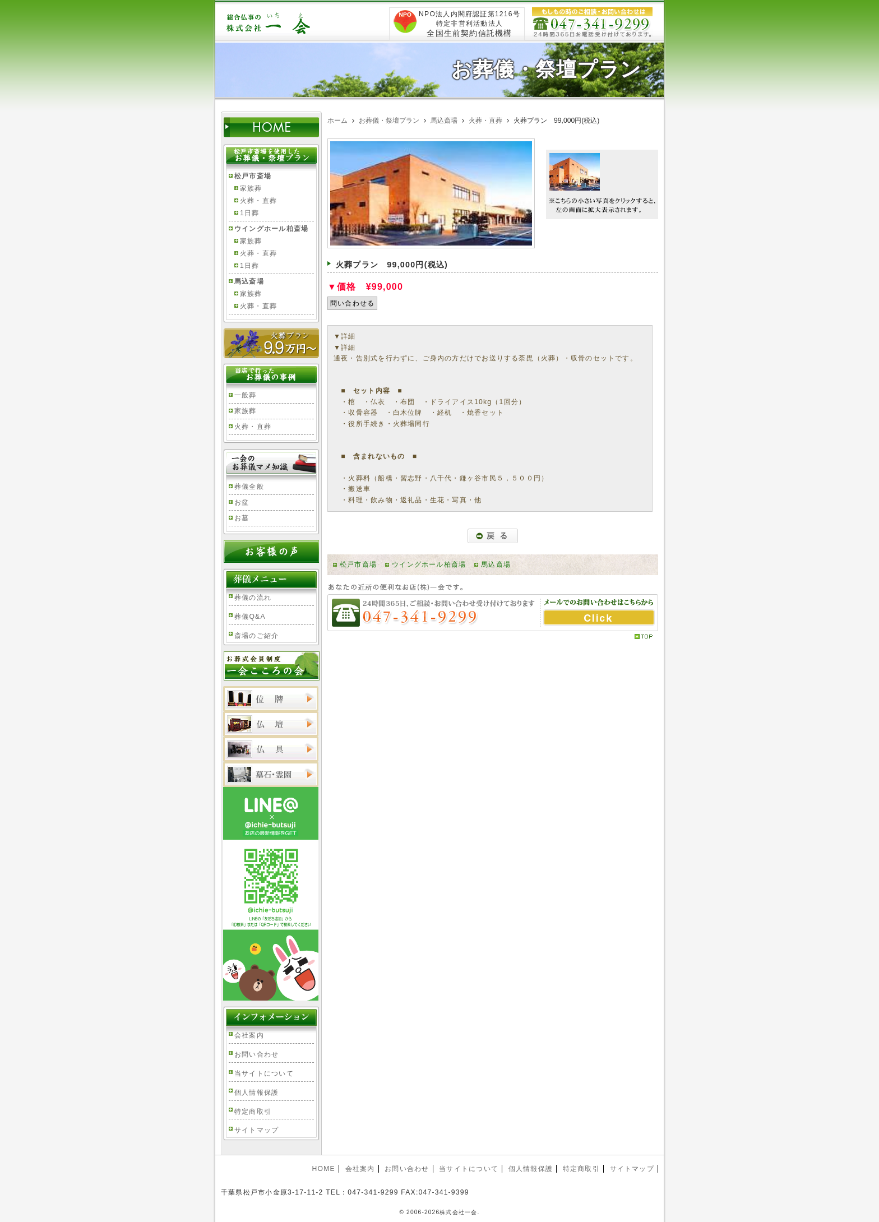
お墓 (241, 518)
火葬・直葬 (258, 201)
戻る (493, 536)
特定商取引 (252, 1111)
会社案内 (249, 1035)
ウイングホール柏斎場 (429, 564)
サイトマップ (256, 1130)
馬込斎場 (496, 564)
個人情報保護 (256, 1092)
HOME (323, 1169)
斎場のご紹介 (256, 636)
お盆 (241, 502)
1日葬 (249, 213)
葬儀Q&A (250, 617)
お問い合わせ (256, 1054)
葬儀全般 (249, 486)
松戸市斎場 (358, 564)
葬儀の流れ (252, 597)
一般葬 (245, 395)
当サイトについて (264, 1073)
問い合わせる (352, 303)
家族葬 (251, 188)
